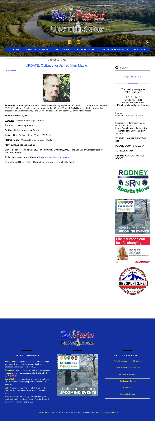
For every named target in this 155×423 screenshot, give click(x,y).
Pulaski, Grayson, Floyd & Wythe (128, 361)
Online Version (111, 49)
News (29, 49)
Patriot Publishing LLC (48, 412)
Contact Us (134, 49)
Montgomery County (128, 374)
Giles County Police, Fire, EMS (128, 367)
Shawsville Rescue (127, 394)
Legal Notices (85, 49)
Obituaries (62, 49)
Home (16, 49)
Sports (44, 49)
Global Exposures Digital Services (104, 412)
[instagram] (79, 41)
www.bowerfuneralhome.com (55, 157)
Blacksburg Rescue (128, 381)
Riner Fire (127, 387)
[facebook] (70, 41)
